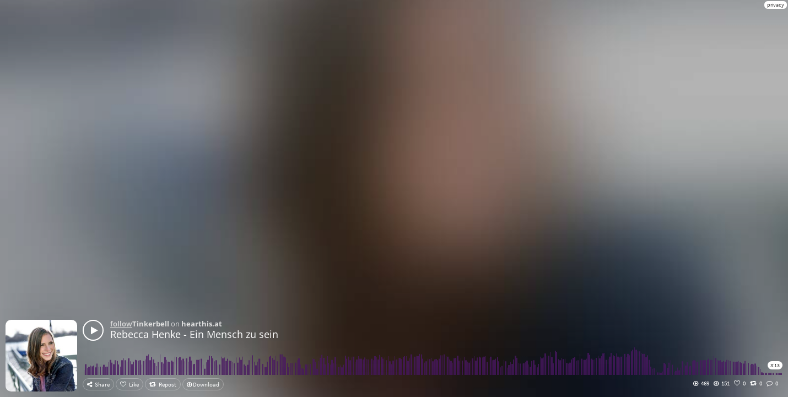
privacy (775, 4)
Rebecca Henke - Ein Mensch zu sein (194, 334)
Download (203, 384)
